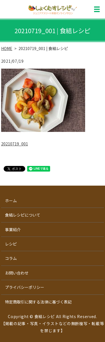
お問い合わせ (17, 273)
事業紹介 (13, 229)
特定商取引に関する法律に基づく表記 (38, 302)
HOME (6, 48)
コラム (11, 258)
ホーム (11, 200)
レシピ (11, 244)
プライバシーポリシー (24, 287)
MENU (97, 9)
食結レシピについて (22, 215)
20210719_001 (14, 144)
